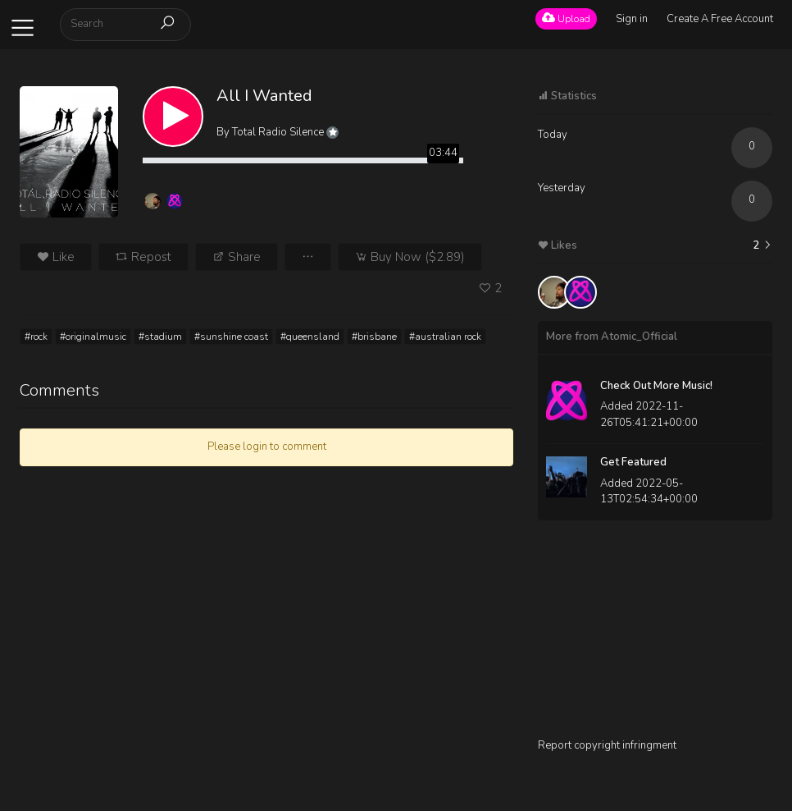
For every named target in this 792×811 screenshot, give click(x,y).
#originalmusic (93, 336)
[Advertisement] (655, 635)
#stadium (160, 336)
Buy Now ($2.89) (410, 257)
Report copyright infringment (607, 745)
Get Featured (633, 462)
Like (56, 257)
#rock (36, 336)
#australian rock (445, 336)
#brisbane (374, 336)
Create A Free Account (720, 18)
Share (236, 257)
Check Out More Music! (656, 385)
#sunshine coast (231, 336)
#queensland (309, 336)
